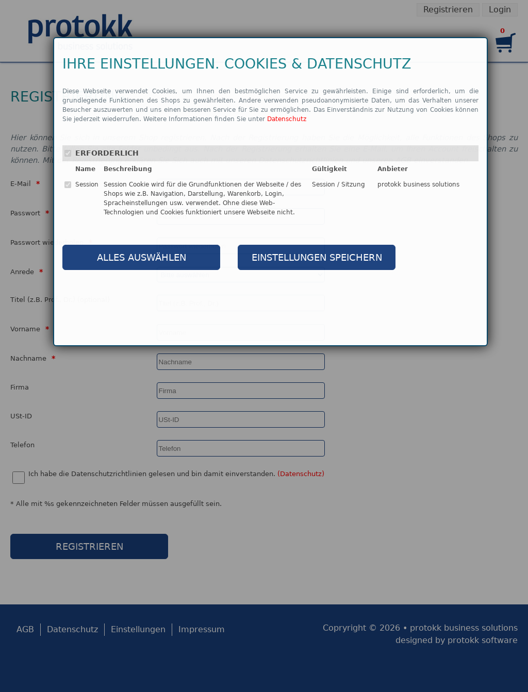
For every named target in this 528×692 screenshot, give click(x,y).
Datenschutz (286, 119)
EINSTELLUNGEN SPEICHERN (317, 257)
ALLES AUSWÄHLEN (141, 257)
